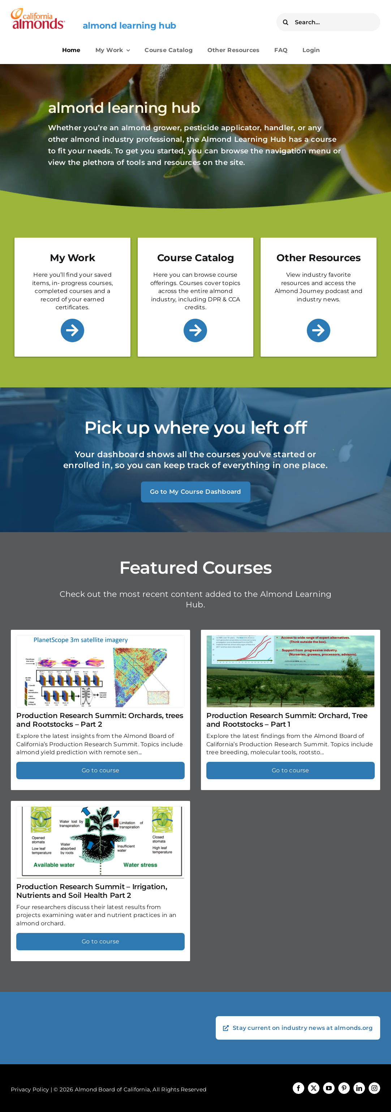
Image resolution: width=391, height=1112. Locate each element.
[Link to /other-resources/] (318, 330)
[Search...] (328, 22)
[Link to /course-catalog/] (195, 330)
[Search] (285, 22)
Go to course (100, 770)
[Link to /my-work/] (72, 330)
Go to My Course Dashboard (195, 491)
